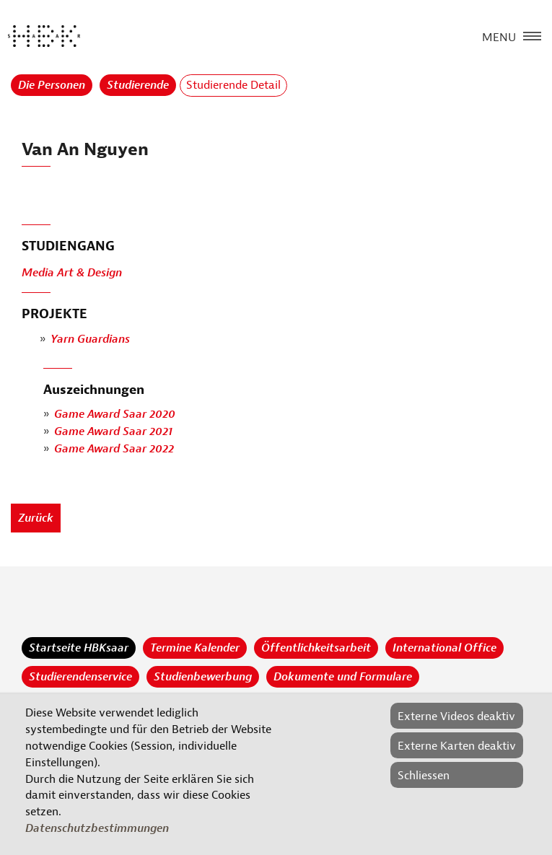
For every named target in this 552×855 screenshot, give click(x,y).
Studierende (138, 85)
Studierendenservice (80, 677)
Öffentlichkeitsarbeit (316, 648)
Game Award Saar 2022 (114, 449)
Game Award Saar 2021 (113, 432)
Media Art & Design (72, 273)
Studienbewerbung (203, 677)
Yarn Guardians (90, 339)
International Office (444, 648)
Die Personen (51, 85)
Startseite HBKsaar (78, 648)
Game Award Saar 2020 (114, 415)
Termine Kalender (195, 648)
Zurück (35, 518)
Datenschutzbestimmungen (97, 828)
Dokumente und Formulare (342, 677)
